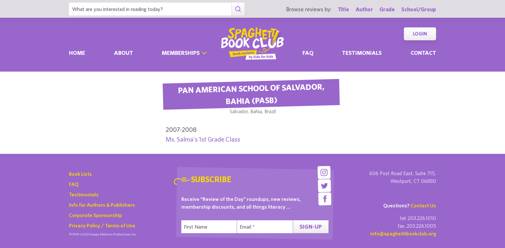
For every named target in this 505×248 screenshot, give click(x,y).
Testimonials (362, 52)
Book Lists (80, 174)
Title (343, 9)
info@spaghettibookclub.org (403, 233)
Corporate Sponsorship (95, 215)
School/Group (418, 9)
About (123, 52)
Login (420, 33)
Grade (387, 9)
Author (364, 9)
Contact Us (423, 205)
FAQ (74, 184)
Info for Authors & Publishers (102, 205)
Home (77, 52)
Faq (307, 52)
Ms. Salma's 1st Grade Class (203, 139)
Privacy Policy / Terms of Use (102, 225)
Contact (423, 52)
